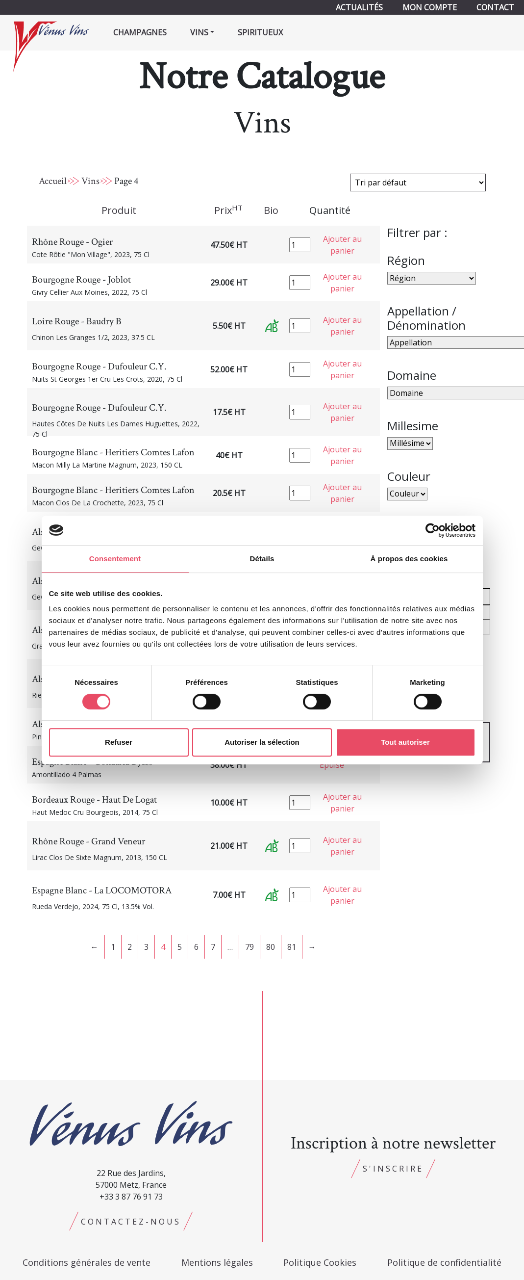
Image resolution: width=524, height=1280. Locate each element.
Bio (271, 210)
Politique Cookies (319, 1262)
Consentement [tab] (115, 558)
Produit (118, 210)
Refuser (118, 742)
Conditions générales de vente (86, 1262)
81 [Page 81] (291, 946)
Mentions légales (217, 1262)
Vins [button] (199, 32)
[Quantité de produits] (300, 244)
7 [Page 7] (213, 946)
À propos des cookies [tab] (409, 558)
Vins (90, 181)
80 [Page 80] (270, 946)
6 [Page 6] (196, 946)
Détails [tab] (262, 558)
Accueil (53, 181)
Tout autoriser (405, 742)
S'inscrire (393, 1168)
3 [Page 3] (146, 946)
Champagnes (140, 32)
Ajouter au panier (342, 245)
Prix (228, 210)
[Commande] (418, 182)
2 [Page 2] (129, 946)
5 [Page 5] (179, 946)
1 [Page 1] (113, 946)
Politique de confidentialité (444, 1262)
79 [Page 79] (249, 946)
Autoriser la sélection (262, 742)
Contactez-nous (131, 1221)
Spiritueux (260, 32)
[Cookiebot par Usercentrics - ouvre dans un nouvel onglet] (432, 530)
